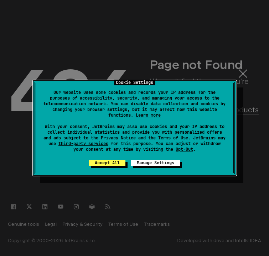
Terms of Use (173, 138)
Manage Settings (155, 163)
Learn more (148, 115)
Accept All (107, 163)
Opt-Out (184, 149)
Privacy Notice (118, 138)
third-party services (83, 143)
